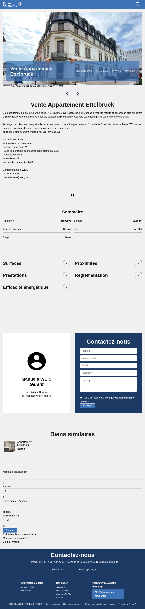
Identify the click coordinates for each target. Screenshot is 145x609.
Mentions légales (52, 604)
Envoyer (87, 405)
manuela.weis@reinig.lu (38, 396)
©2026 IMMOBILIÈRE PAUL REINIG (25, 604)
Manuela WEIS (37, 379)
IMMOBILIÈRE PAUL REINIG (45, 562)
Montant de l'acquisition (15, 472)
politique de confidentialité (120, 397)
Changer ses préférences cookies (100, 604)
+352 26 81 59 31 (38, 392)
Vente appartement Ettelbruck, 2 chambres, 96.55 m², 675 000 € (37, 86)
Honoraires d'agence (72, 604)
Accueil (6, 86)
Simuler (10, 530)
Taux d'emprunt (11, 515)
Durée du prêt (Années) (15, 501)
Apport (6, 486)
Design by (127, 604)
